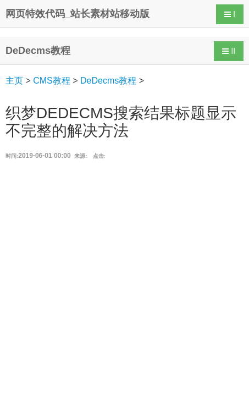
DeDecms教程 (108, 80)
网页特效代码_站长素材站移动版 (77, 13)
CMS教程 (51, 80)
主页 (14, 80)
